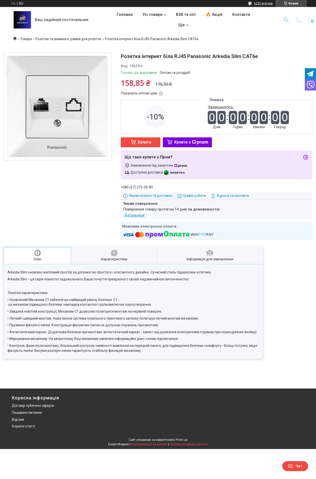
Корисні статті (23, 426)
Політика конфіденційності (189, 444)
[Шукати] (286, 20)
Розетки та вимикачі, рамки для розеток (68, 39)
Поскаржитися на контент (149, 444)
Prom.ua (181, 440)
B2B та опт (186, 14)
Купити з (191, 142)
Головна (125, 14)
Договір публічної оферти (33, 406)
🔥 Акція (214, 14)
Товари (26, 39)
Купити (144, 142)
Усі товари (152, 14)
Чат (295, 466)
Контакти (241, 14)
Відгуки (18, 419)
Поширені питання (27, 413)
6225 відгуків (263, 3)
